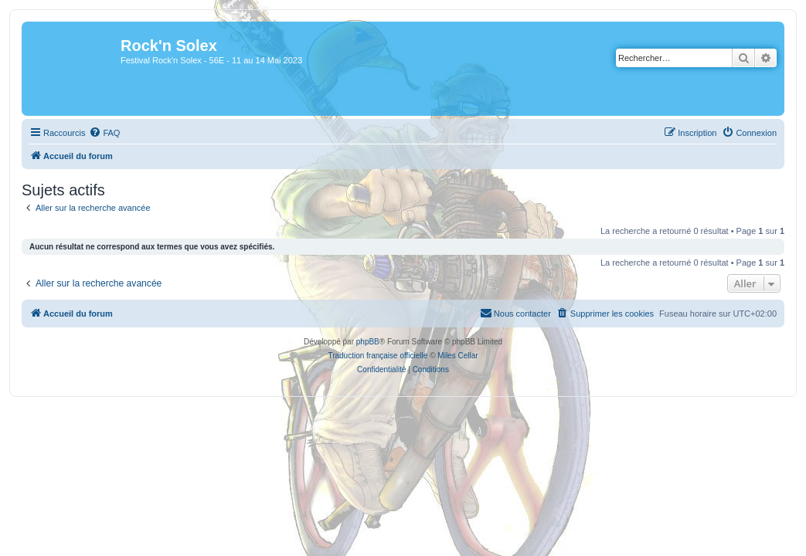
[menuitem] (104, 133)
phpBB (367, 341)
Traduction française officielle (377, 355)
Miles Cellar (457, 355)
